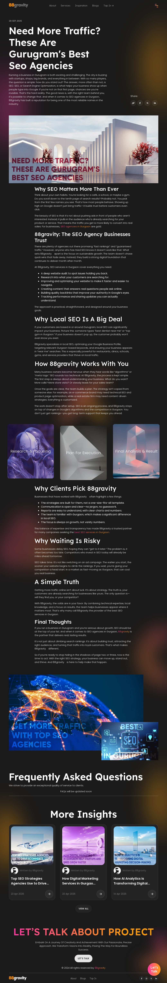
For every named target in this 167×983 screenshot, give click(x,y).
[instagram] (146, 978)
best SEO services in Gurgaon (91, 532)
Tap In (109, 5)
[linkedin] (156, 978)
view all (83, 908)
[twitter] (151, 978)
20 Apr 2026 (68, 893)
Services (65, 5)
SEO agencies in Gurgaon (75, 226)
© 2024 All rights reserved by (83, 967)
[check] (156, 5)
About (52, 5)
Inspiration (81, 5)
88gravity (123, 631)
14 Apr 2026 (120, 893)
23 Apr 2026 (17, 893)
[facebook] (142, 978)
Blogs (95, 5)
